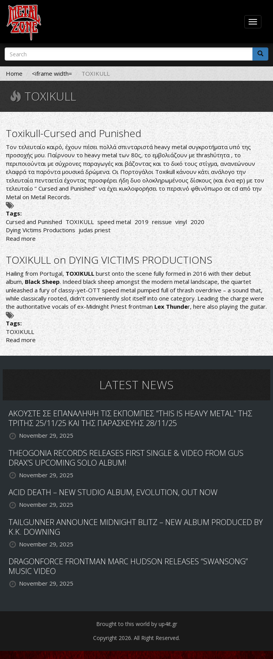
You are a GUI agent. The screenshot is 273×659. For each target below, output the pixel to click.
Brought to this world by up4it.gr (136, 624)
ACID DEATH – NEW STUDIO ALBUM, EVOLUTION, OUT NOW (113, 492)
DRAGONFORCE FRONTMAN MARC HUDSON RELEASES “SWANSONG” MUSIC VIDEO (128, 566)
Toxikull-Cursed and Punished (73, 133)
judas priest (95, 230)
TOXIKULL (80, 222)
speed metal (114, 222)
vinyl (181, 222)
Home (14, 73)
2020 (197, 222)
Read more (21, 238)
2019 (142, 222)
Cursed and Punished (34, 222)
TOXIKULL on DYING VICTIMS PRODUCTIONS (109, 260)
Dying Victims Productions (40, 230)
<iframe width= (52, 73)
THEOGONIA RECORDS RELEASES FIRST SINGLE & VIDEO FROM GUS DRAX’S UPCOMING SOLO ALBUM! (126, 458)
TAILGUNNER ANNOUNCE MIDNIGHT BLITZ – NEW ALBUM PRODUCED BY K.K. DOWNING (136, 527)
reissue (162, 222)
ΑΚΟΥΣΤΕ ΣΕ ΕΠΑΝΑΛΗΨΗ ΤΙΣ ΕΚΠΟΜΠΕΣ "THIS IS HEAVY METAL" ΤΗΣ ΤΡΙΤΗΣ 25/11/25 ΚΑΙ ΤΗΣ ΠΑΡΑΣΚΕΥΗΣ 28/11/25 (130, 418)
